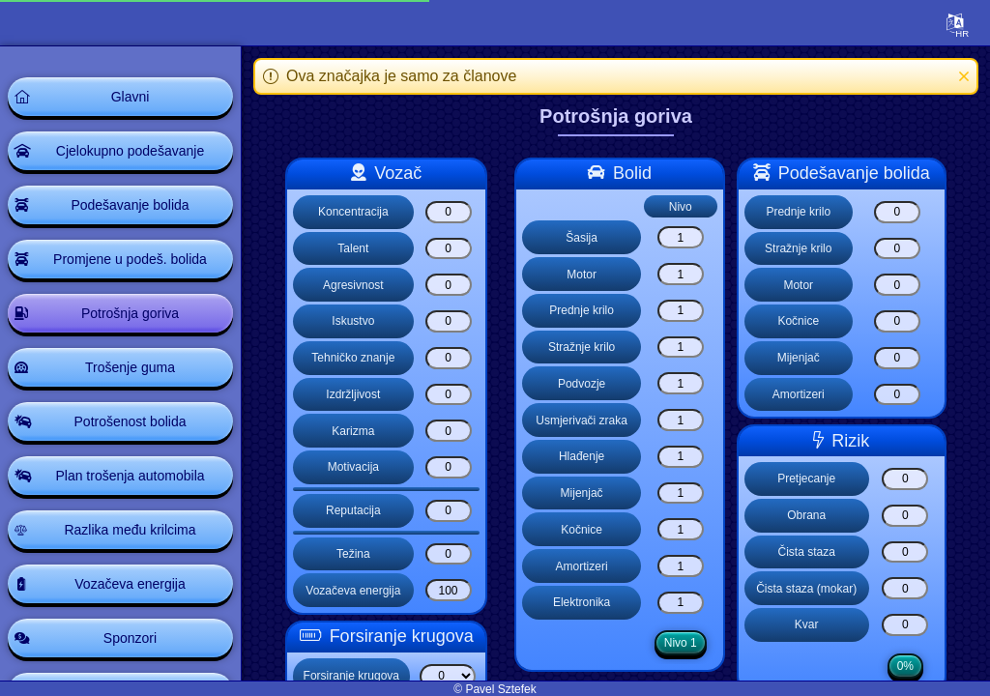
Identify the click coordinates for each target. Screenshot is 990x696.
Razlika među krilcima (129, 529)
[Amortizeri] (680, 566)
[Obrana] (905, 516)
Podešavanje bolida (130, 205)
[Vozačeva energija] (448, 590)
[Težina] (448, 554)
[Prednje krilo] (680, 311)
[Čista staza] (905, 552)
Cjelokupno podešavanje (130, 151)
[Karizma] (448, 431)
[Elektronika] (680, 603)
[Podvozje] (680, 383)
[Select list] (448, 676)
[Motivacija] (448, 467)
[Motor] (680, 274)
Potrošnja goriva (130, 313)
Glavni (130, 96)
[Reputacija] (448, 511)
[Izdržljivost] (448, 395)
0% (905, 666)
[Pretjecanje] (905, 479)
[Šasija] (680, 237)
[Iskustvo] (448, 321)
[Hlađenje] (680, 457)
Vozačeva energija (129, 584)
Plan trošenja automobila (129, 475)
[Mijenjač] (680, 493)
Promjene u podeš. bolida (130, 259)
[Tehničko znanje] (448, 358)
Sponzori (130, 638)
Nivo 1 (680, 643)
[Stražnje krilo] (680, 347)
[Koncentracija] (448, 212)
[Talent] (448, 249)
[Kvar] (905, 625)
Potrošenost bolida (130, 421)
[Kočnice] (680, 529)
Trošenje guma (130, 367)
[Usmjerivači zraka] (680, 420)
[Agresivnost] (448, 285)
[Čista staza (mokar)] (905, 588)
